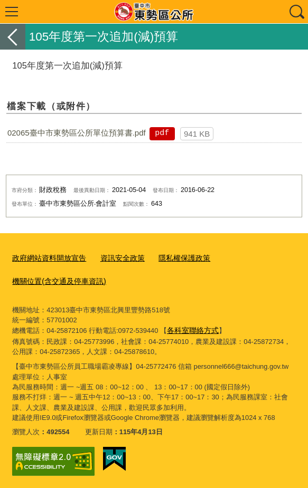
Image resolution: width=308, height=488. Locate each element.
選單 (11, 11)
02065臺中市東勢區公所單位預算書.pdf (76, 132)
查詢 (296, 11)
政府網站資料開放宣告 (46, 257)
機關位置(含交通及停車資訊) (55, 279)
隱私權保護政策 (174, 257)
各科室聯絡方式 (191, 327)
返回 (12, 37)
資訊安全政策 (115, 257)
